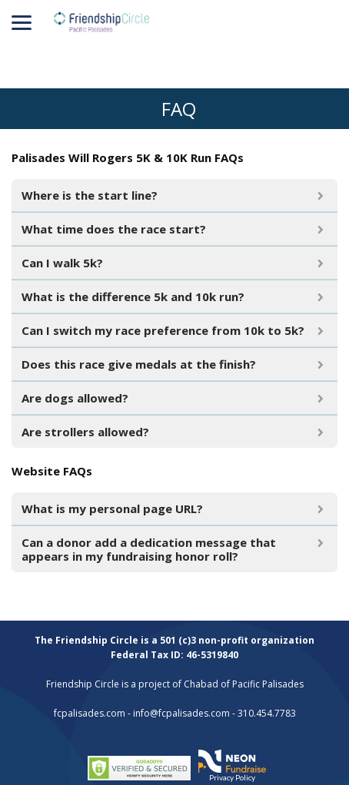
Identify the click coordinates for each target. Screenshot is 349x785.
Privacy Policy (232, 777)
